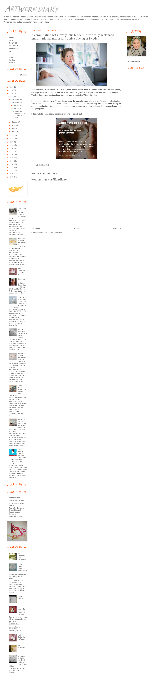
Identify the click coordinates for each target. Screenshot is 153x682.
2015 (12, 158)
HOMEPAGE (13, 48)
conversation (79, 106)
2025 (12, 90)
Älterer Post (117, 228)
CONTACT (13, 43)
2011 (12, 170)
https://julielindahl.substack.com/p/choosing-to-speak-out (56, 114)
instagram (12, 57)
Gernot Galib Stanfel (16, 500)
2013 (12, 164)
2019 (12, 145)
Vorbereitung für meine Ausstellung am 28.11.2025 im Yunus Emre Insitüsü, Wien (17, 244)
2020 (12, 142)
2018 (12, 148)
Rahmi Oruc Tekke (16, 517)
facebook (12, 60)
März (14, 131)
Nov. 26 (16, 105)
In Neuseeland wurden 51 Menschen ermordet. (22, 611)
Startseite (77, 228)
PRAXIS (12, 51)
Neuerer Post (37, 228)
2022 (12, 135)
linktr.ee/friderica (134, 61)
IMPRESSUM (14, 46)
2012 (12, 167)
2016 (12, 154)
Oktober (15, 122)
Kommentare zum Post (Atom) (51, 232)
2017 (12, 151)
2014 (12, 161)
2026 (12, 87)
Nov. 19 (16, 108)
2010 (12, 174)
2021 (12, 139)
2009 (12, 177)
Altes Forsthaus (15, 498)
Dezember (16, 99)
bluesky (12, 63)
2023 (12, 96)
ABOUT (12, 37)
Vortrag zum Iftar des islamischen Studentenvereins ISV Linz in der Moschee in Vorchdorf (18, 425)
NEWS (11, 40)
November (16, 102)
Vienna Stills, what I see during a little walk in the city (22, 333)
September (16, 125)
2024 (12, 93)
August (14, 128)
